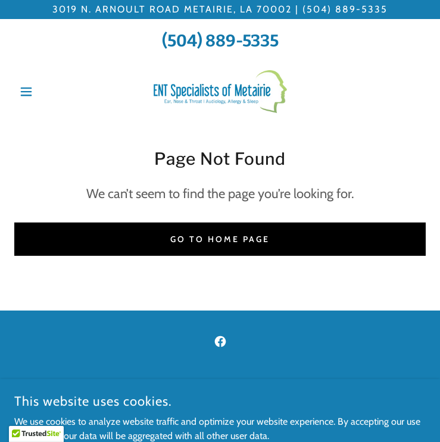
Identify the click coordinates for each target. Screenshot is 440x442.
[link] (220, 91)
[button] (45, 92)
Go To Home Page (220, 239)
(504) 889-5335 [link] (220, 41)
